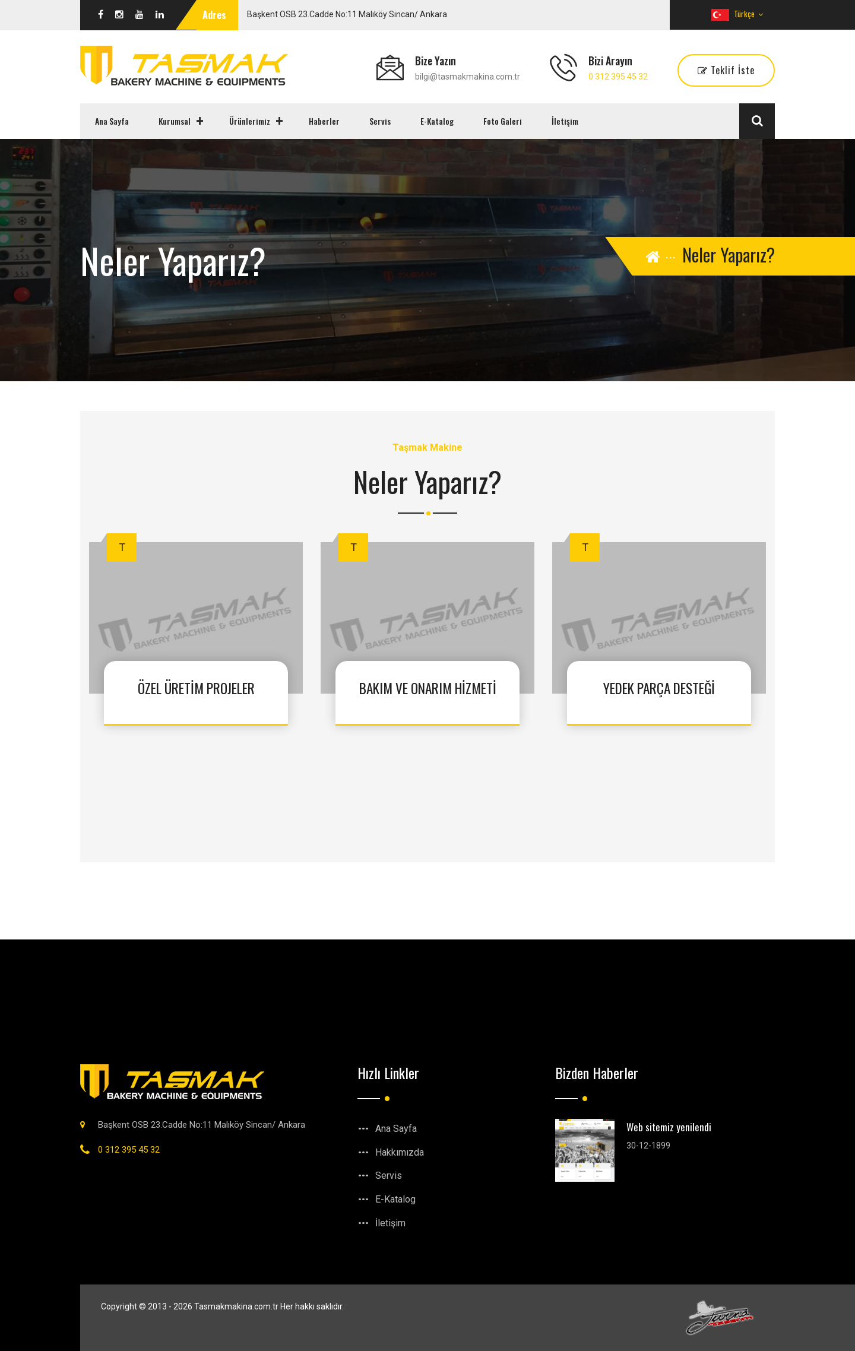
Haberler (324, 121)
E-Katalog (437, 121)
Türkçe (737, 14)
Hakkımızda (399, 1152)
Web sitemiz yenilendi (668, 1126)
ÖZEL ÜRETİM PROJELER (195, 687)
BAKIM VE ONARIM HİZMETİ (427, 687)
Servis (380, 121)
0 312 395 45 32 (618, 76)
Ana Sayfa (112, 121)
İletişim (565, 121)
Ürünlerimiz (249, 121)
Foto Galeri (502, 121)
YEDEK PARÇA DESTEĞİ (659, 687)
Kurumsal (175, 121)
